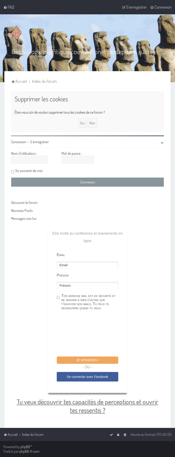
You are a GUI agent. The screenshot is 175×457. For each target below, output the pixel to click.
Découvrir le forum (24, 202)
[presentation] (91, 334)
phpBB (25, 446)
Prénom (63, 275)
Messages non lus (23, 218)
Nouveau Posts (22, 210)
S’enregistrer (39, 141)
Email (61, 254)
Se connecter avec (87, 376)
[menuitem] (8, 7)
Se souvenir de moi (28, 170)
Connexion (18, 141)
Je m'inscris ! (87, 360)
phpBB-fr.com (29, 451)
